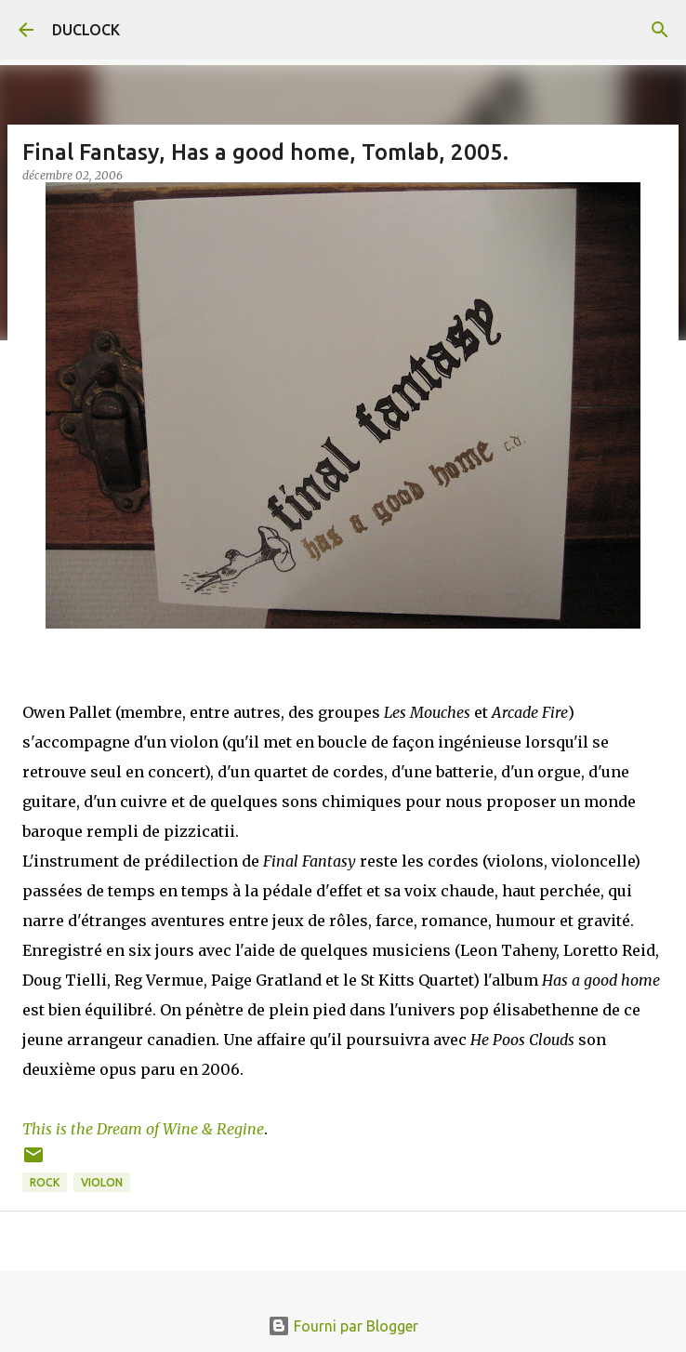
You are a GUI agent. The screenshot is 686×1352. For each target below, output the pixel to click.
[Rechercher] (660, 29)
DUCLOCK (86, 29)
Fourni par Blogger (343, 1326)
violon (102, 1182)
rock (44, 1182)
